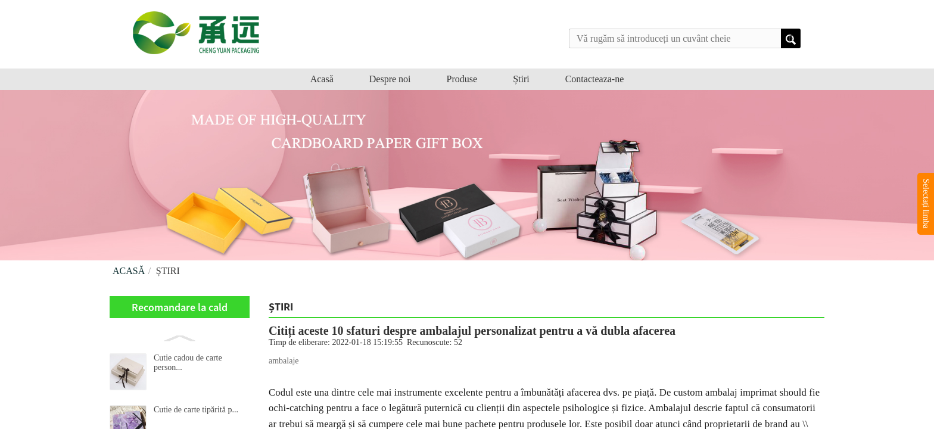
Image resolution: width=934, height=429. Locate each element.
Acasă (322, 79)
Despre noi (390, 79)
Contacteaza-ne (594, 79)
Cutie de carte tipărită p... (196, 409)
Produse (462, 79)
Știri (521, 79)
